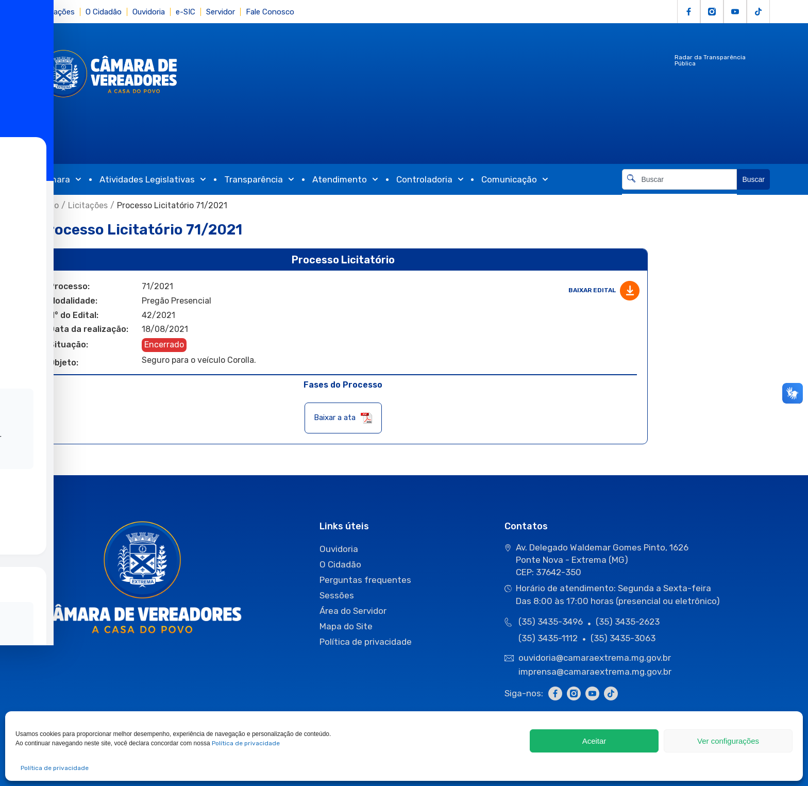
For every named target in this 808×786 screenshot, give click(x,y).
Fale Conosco (270, 11)
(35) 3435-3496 (550, 621)
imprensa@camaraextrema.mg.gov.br (594, 671)
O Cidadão (104, 11)
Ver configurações (728, 741)
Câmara (59, 179)
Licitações (56, 11)
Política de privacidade (246, 743)
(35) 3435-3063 (623, 638)
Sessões (336, 595)
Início (48, 205)
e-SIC (185, 11)
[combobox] (679, 179)
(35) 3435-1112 (548, 638)
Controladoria (430, 179)
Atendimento (345, 179)
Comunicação (514, 179)
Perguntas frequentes (365, 580)
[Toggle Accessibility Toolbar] (24, 377)
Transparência (259, 179)
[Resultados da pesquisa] (679, 195)
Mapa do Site (346, 626)
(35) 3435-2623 (628, 621)
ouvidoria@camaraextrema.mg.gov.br (595, 658)
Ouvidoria (148, 11)
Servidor (220, 11)
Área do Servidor (352, 611)
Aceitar (594, 741)
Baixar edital (603, 290)
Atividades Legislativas (152, 179)
